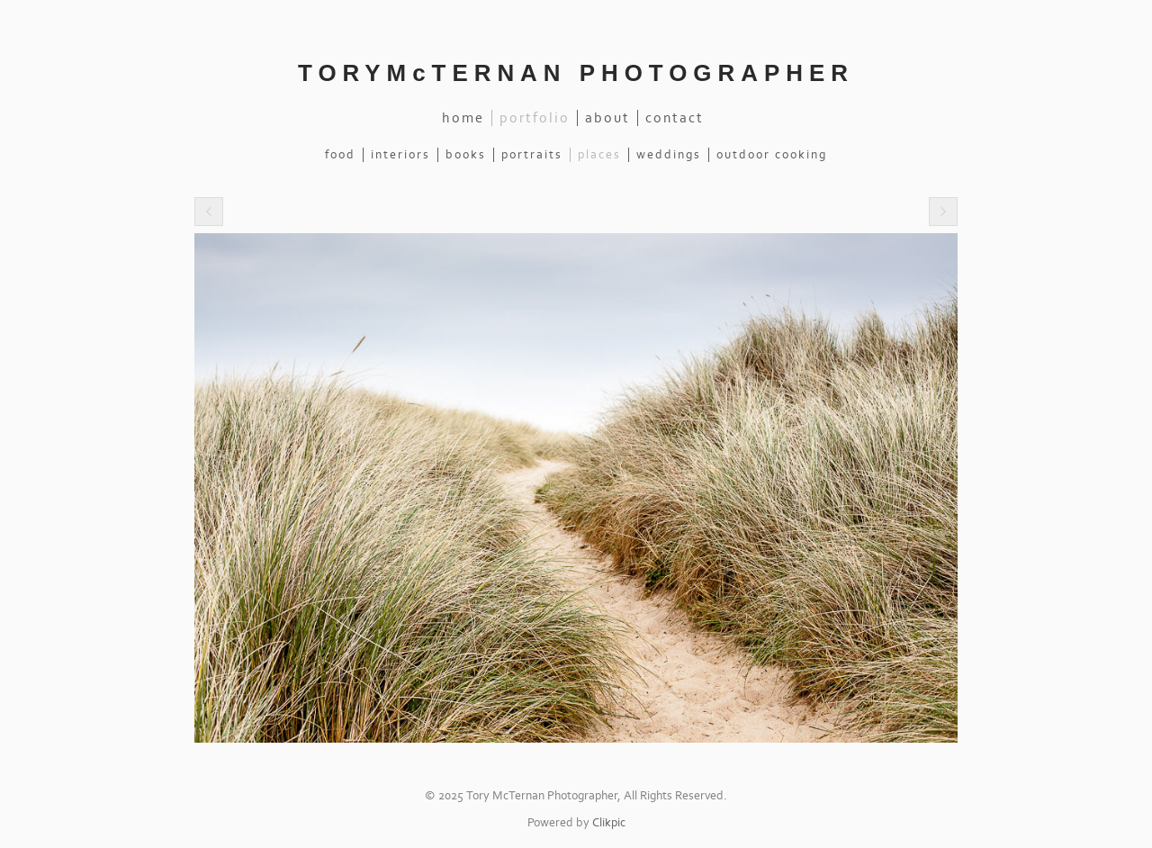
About (607, 118)
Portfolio (535, 118)
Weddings (668, 155)
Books (466, 155)
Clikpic (609, 823)
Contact (674, 118)
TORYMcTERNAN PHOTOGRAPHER (576, 73)
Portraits (531, 155)
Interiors (400, 155)
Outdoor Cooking (771, 155)
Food (340, 155)
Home (463, 118)
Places (599, 155)
